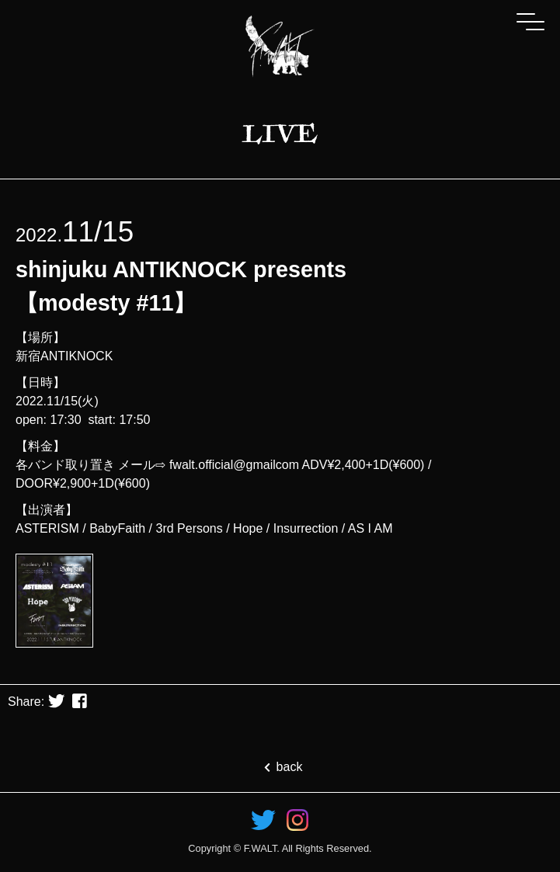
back (280, 766)
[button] (56, 702)
